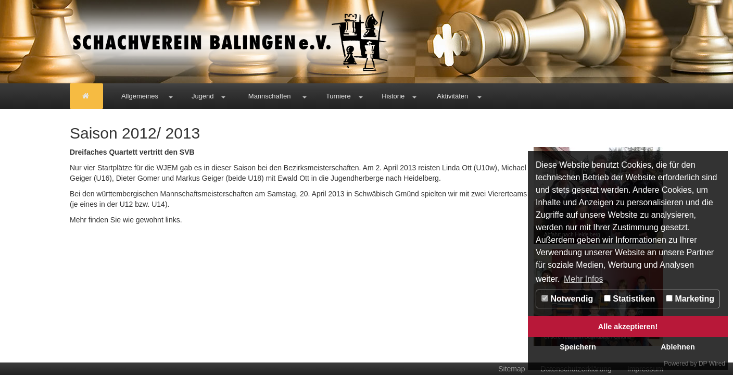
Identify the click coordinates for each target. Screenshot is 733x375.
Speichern (578, 347)
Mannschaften (269, 96)
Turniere (338, 96)
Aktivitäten (452, 96)
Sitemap (511, 369)
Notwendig (567, 298)
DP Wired (712, 363)
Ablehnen (678, 347)
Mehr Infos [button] (583, 278)
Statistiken (629, 298)
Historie (393, 96)
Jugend (203, 96)
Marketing (690, 298)
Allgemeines (139, 96)
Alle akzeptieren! (628, 326)
